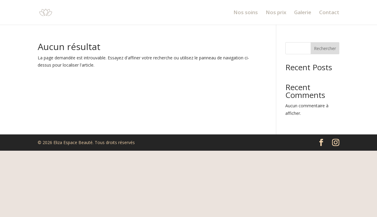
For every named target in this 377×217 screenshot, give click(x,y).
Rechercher (325, 48)
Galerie (302, 13)
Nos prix (276, 13)
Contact (329, 13)
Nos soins (245, 13)
